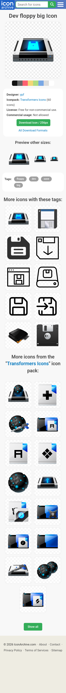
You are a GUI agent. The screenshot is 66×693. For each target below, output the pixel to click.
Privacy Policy (13, 650)
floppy (20, 178)
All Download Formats (33, 130)
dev (34, 178)
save (46, 178)
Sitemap (56, 650)
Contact (55, 644)
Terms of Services (36, 650)
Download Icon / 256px (33, 122)
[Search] (52, 4)
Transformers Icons (33, 99)
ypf (22, 94)
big (18, 185)
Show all (33, 626)
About (43, 644)
